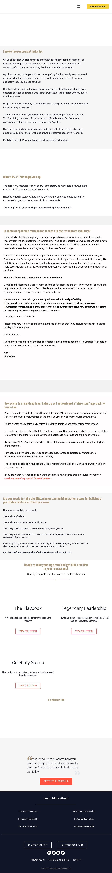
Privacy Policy (38, 860)
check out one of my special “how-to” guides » (28, 478)
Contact (77, 860)
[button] (78, 6)
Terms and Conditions (58, 860)
